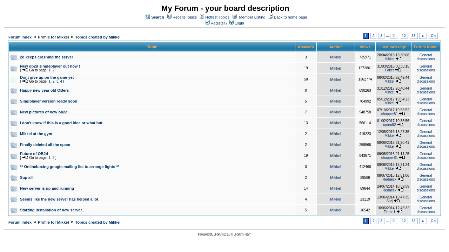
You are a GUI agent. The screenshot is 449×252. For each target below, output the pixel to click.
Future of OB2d (34, 154)
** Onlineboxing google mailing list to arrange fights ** (69, 166)
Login (236, 23)
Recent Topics (185, 17)
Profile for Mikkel (53, 37)
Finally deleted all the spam (45, 144)
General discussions (426, 57)
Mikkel (335, 57)
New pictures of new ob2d (44, 112)
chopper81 (389, 114)
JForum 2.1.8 (222, 234)
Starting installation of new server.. (52, 210)
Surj (389, 201)
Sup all (26, 177)
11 (394, 36)
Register (215, 23)
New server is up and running (47, 188)
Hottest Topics (217, 17)
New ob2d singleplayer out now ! (50, 66)
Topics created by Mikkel (97, 37)
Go (433, 36)
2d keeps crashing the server (46, 57)
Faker (389, 70)
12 (404, 36)
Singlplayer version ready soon (48, 101)
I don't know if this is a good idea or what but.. (62, 123)
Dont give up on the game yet (47, 77)
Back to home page (290, 17)
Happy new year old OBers (44, 90)
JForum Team (242, 234)
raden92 (389, 125)
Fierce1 (389, 212)
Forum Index (20, 37)
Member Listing (252, 17)
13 (414, 36)
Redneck (389, 179)
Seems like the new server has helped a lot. (59, 199)
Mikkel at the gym (36, 134)
